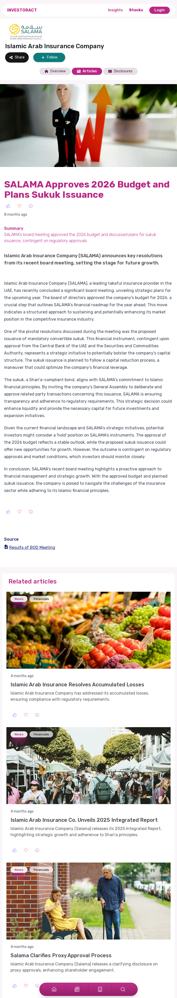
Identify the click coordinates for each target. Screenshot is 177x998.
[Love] (19, 206)
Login (159, 10)
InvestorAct (22, 10)
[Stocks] (100, 989)
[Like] (8, 206)
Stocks (136, 10)
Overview (55, 71)
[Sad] (31, 206)
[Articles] (77, 989)
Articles (87, 71)
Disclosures (120, 71)
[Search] (123, 989)
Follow (49, 57)
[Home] (54, 989)
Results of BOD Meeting (29, 547)
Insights (115, 10)
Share (17, 57)
